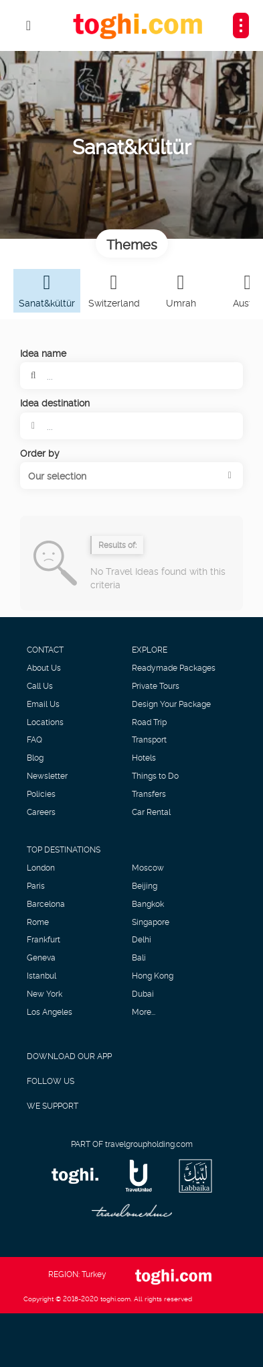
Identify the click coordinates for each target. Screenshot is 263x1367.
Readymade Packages (173, 667)
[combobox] (132, 426)
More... (143, 1011)
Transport (149, 739)
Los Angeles (49, 1011)
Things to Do (155, 775)
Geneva (41, 957)
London (41, 867)
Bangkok (148, 903)
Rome (38, 921)
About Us (44, 667)
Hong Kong (152, 975)
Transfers (149, 793)
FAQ (34, 739)
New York (44, 993)
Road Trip (149, 721)
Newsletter (47, 775)
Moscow (148, 867)
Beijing (144, 885)
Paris (36, 885)
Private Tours (155, 685)
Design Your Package (171, 703)
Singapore (150, 921)
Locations (45, 721)
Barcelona (46, 903)
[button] (132, 475)
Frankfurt (43, 939)
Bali (139, 957)
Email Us (43, 703)
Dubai (143, 993)
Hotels (144, 757)
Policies (41, 793)
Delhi (141, 939)
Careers (41, 811)
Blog (35, 757)
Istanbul (41, 975)
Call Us (40, 685)
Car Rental (151, 811)
